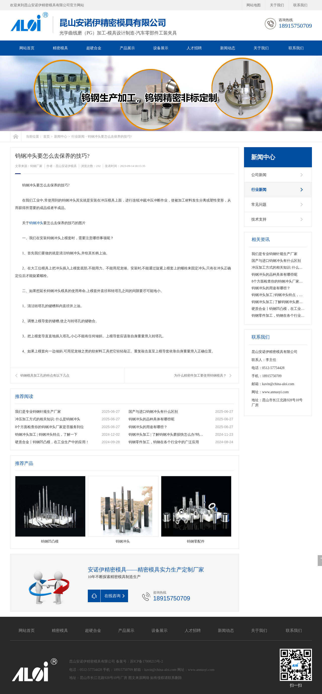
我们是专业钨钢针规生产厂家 (38, 412)
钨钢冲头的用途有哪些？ (148, 427)
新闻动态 (227, 48)
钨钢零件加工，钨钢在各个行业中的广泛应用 (164, 442)
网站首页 (26, 48)
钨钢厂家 (36, 166)
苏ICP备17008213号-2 (146, 661)
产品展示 (127, 48)
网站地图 (254, 5)
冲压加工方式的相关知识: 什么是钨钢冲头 (47, 419)
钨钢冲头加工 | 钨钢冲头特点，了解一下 (46, 434)
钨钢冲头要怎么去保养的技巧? (110, 136)
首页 (46, 136)
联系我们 (300, 5)
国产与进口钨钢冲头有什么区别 (153, 412)
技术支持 (258, 219)
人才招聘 (194, 48)
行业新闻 (78, 136)
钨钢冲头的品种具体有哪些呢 (151, 419)
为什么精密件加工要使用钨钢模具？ (200, 375)
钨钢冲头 (36, 223)
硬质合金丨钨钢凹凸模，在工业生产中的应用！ (52, 442)
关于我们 (277, 5)
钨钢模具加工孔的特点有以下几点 (44, 375)
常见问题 (258, 204)
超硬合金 (93, 48)
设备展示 (160, 48)
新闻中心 (60, 136)
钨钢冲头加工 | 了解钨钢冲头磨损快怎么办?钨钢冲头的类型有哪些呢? (167, 434)
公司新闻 (258, 175)
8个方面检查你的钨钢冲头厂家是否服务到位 (49, 427)
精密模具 (60, 48)
